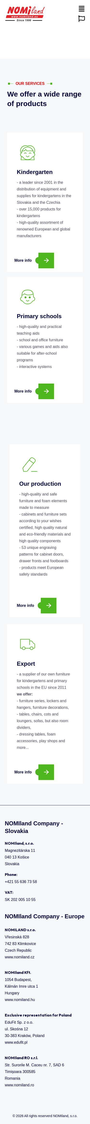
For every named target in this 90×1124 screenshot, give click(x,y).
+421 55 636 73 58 (21, 882)
